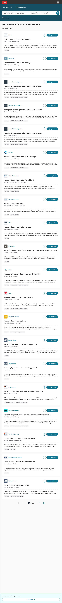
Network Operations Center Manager (17, 227)
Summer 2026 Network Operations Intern (19, 462)
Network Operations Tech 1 (14, 203)
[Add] (44, 35)
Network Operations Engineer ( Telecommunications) (23, 391)
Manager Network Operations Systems (18, 297)
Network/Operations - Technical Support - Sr (20, 344)
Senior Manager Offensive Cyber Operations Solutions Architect (27, 415)
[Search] (58, 13)
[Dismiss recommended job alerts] (60, 595)
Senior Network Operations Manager (17, 39)
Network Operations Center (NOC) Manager (20, 156)
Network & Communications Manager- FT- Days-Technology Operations (30, 250)
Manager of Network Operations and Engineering (22, 274)
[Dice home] (4, 2)
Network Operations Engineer (15, 321)
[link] (18, 503)
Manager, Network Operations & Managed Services (23, 86)
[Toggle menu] (58, 2)
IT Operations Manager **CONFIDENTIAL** (20, 438)
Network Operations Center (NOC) (16, 485)
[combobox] (13, 13)
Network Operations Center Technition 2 (19, 180)
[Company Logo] (5, 35)
